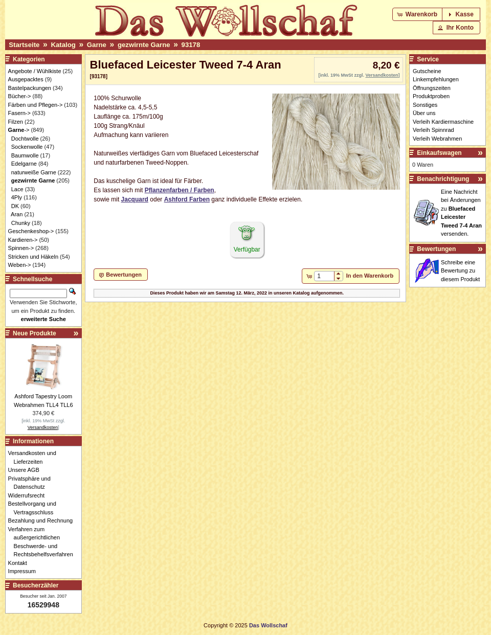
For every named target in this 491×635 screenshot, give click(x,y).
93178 (191, 45)
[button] (418, 14)
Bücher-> (19, 96)
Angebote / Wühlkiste (34, 71)
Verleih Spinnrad (433, 130)
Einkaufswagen (439, 152)
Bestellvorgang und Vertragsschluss (35, 508)
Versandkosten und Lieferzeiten (35, 457)
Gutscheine (427, 71)
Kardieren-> (23, 240)
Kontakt (20, 563)
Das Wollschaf (268, 625)
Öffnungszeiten (432, 88)
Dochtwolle (25, 138)
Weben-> (19, 265)
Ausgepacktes (25, 79)
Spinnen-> (21, 248)
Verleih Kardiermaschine (443, 122)
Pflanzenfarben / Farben (179, 190)
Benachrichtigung (443, 179)
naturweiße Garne (33, 172)
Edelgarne (24, 164)
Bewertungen (436, 249)
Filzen (15, 122)
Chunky (20, 223)
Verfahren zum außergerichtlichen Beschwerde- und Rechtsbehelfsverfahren (43, 542)
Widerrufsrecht (29, 495)
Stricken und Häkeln (33, 257)
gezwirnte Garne (144, 45)
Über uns (424, 113)
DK (15, 206)
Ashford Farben (187, 199)
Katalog (63, 45)
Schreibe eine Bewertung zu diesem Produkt (460, 270)
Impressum (25, 571)
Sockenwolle (27, 147)
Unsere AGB (26, 470)
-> (19, 130)
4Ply (16, 197)
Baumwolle (25, 155)
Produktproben (431, 96)
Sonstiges (425, 105)
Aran (17, 214)
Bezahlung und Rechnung (43, 520)
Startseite (24, 45)
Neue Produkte (34, 333)
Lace (17, 189)
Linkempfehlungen (436, 79)
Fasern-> (19, 113)
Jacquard (134, 199)
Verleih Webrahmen (437, 138)
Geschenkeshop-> (31, 231)
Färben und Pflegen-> (35, 105)
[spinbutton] (324, 276)
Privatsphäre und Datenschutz (32, 482)
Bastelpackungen (29, 88)
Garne (96, 45)
